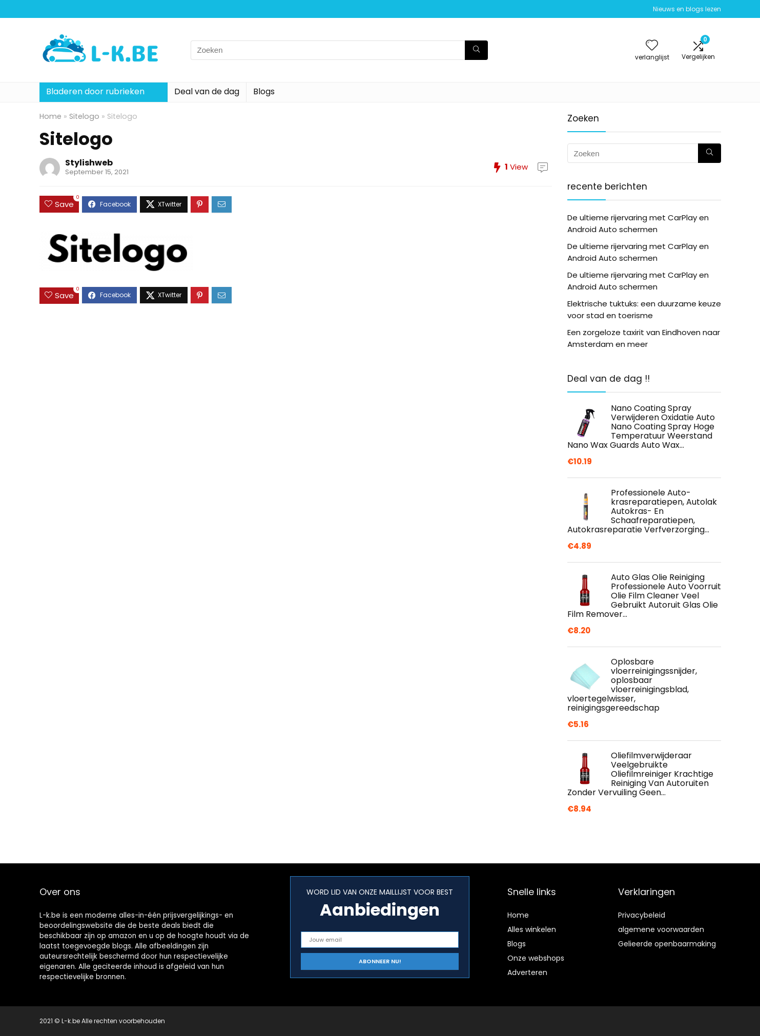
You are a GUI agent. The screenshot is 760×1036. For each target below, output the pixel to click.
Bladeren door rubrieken (95, 91)
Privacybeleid (641, 915)
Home (50, 116)
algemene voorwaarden (661, 929)
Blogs (264, 91)
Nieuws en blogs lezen (687, 9)
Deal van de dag (206, 91)
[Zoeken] (476, 50)
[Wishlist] (652, 45)
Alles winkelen (531, 929)
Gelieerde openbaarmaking (667, 944)
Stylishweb (89, 163)
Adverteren (527, 972)
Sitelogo (84, 116)
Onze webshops (535, 958)
